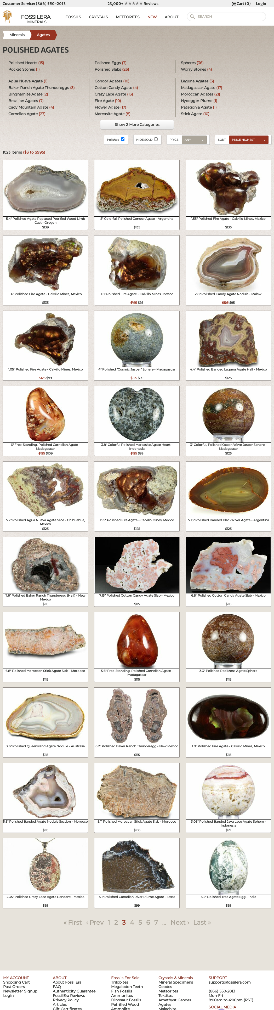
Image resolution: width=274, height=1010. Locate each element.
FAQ (57, 986)
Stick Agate (195, 113)
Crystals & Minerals (175, 977)
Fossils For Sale (125, 977)
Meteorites (168, 991)
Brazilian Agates (26, 100)
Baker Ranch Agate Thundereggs (41, 87)
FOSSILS (73, 17)
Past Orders (14, 986)
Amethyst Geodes (174, 1000)
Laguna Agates (197, 81)
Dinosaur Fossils (126, 1000)
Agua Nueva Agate (28, 81)
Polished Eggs (111, 62)
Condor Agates (112, 81)
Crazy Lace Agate (114, 94)
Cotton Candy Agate (116, 87)
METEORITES (128, 17)
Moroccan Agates (200, 94)
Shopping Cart (16, 982)
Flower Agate (110, 107)
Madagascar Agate (201, 87)
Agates (164, 1004)
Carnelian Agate (26, 113)
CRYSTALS (98, 17)
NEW (152, 17)
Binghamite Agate (28, 94)
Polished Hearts (26, 62)
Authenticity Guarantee (74, 991)
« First (73, 922)
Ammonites (122, 995)
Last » (202, 922)
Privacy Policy (66, 1000)
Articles (60, 1004)
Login (261, 3)
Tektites (165, 995)
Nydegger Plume (199, 100)
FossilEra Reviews (69, 995)
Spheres (192, 62)
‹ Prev (95, 922)
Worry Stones (196, 69)
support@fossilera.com (230, 982)
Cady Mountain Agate (31, 107)
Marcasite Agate (112, 113)
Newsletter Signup (20, 991)
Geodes (165, 986)
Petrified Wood (125, 1004)
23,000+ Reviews (132, 3)
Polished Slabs (112, 69)
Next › (179, 922)
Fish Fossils (121, 991)
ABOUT (171, 17)
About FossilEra (67, 982)
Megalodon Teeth (127, 986)
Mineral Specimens (175, 982)
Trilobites (119, 982)
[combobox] (247, 139)
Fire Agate (108, 100)
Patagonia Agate (199, 107)
